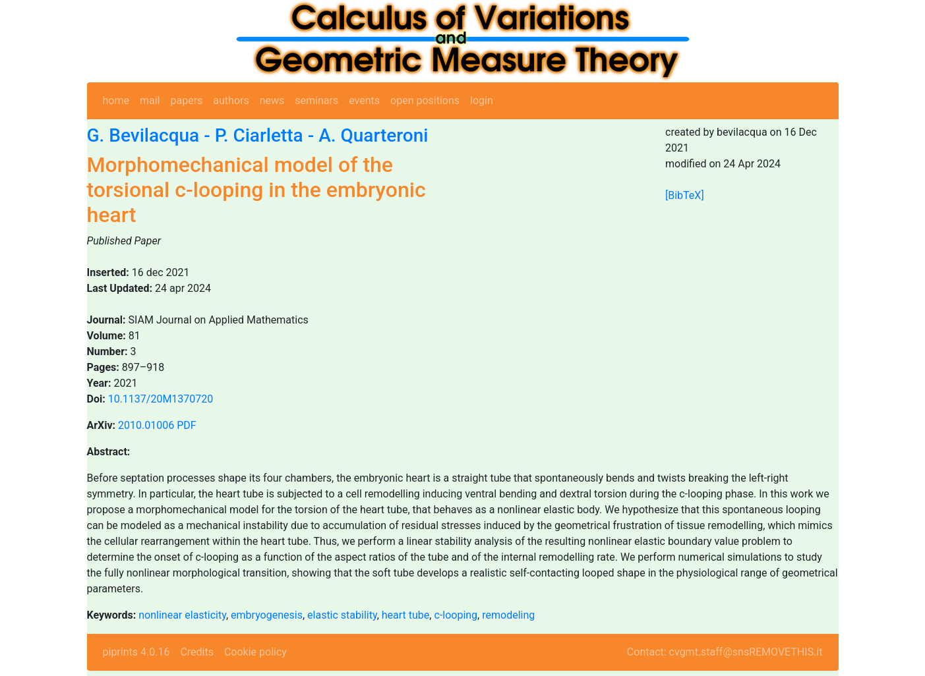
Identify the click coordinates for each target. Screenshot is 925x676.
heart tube (406, 615)
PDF (186, 425)
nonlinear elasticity (182, 615)
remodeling (508, 615)
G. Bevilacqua (143, 135)
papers (186, 100)
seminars (316, 100)
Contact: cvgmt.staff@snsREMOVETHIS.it (725, 652)
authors (231, 100)
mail (150, 100)
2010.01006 (146, 425)
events (364, 100)
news (272, 100)
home (116, 100)
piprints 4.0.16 (136, 652)
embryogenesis (267, 615)
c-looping (455, 615)
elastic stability (342, 615)
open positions (425, 100)
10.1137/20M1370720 (161, 399)
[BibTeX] (684, 195)
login (481, 100)
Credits (197, 652)
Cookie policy (255, 652)
